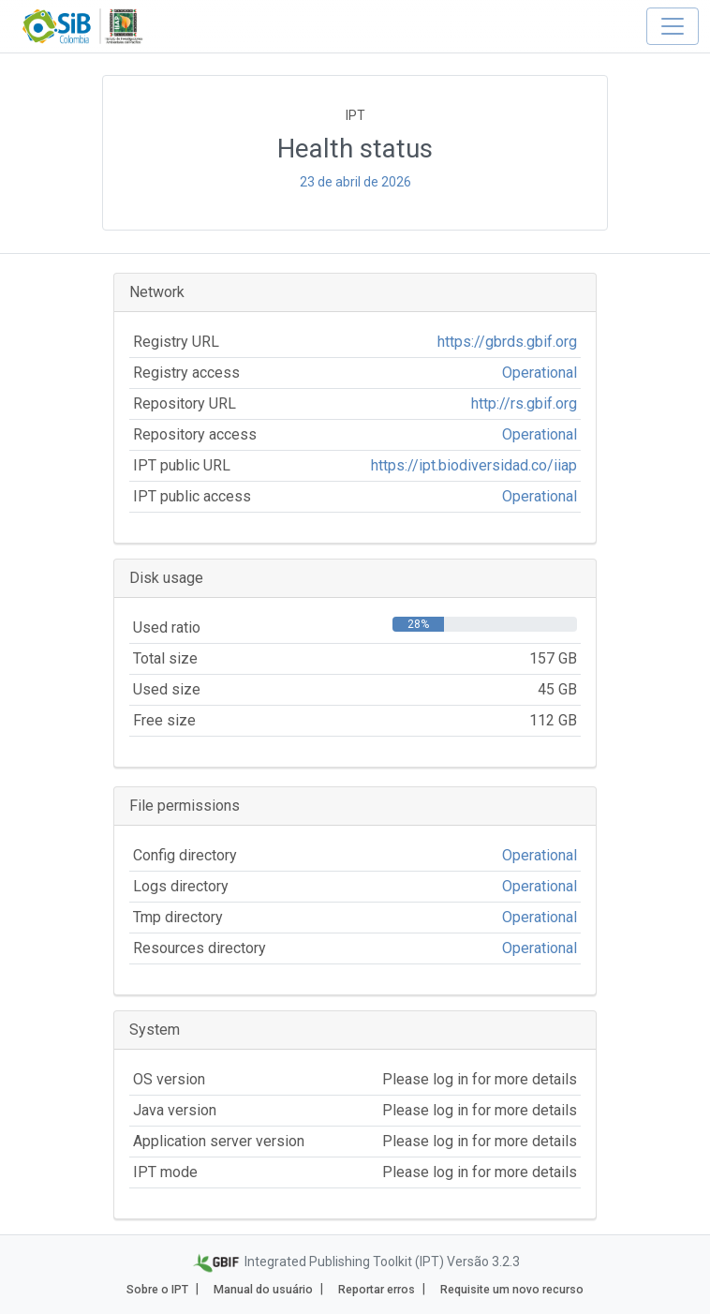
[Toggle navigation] (672, 26)
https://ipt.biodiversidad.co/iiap (474, 465)
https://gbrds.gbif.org (507, 342)
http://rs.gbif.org (524, 403)
